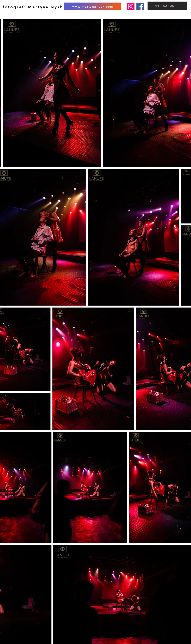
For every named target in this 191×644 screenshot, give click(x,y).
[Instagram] (130, 6)
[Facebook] (140, 6)
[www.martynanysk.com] (92, 6)
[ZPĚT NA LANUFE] (167, 6)
